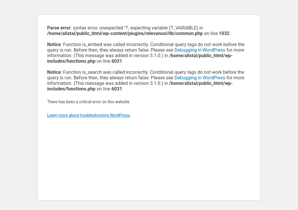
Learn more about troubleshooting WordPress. (89, 115)
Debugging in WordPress (199, 50)
